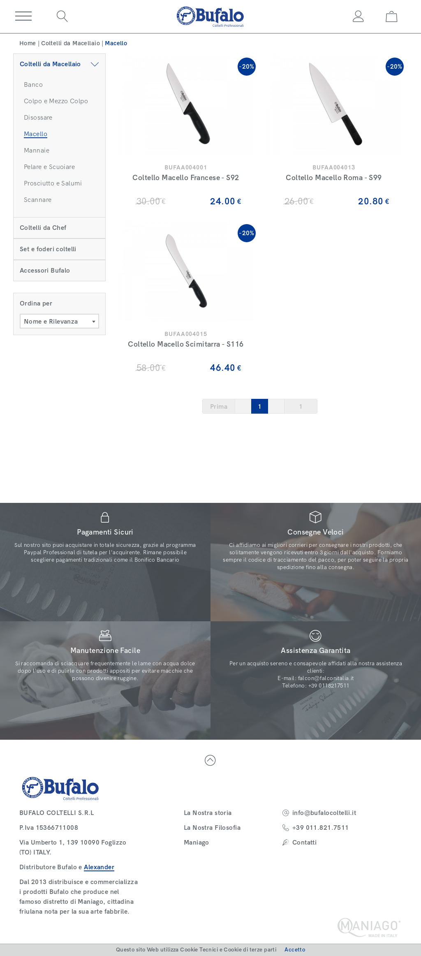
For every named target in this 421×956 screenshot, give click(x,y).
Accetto (295, 950)
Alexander (99, 866)
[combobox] (59, 321)
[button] (23, 16)
